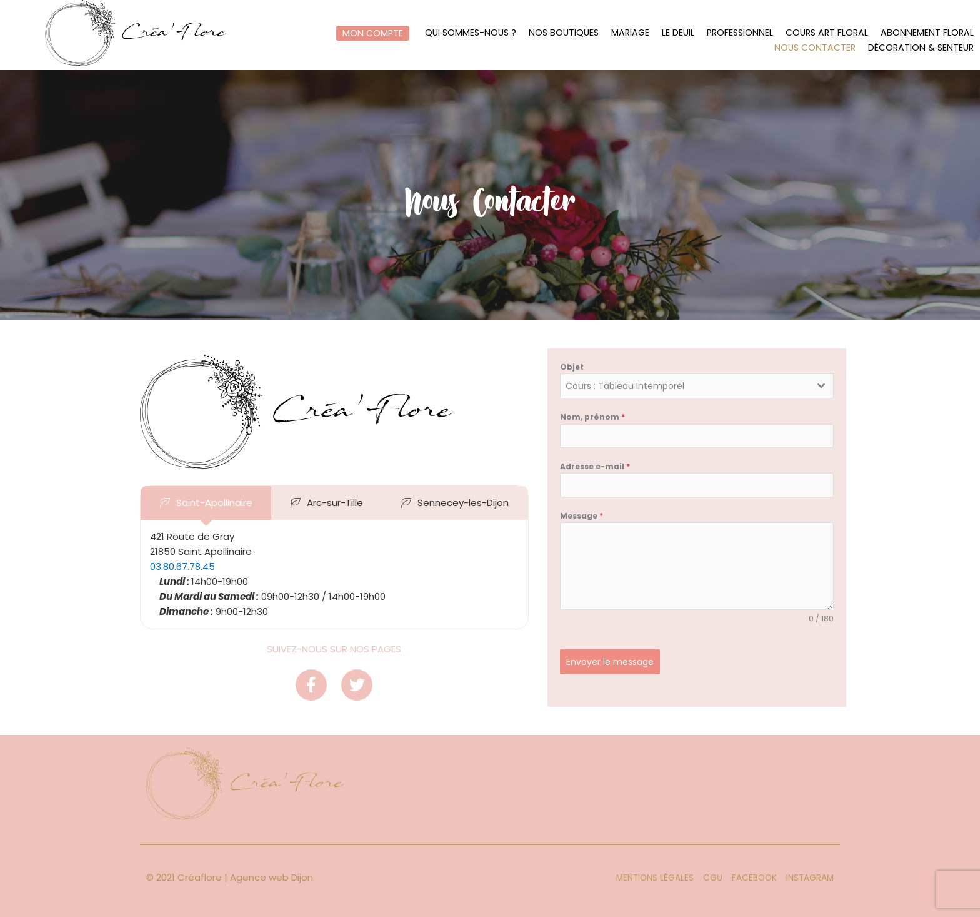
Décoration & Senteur (921, 48)
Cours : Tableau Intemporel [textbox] (625, 386)
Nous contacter (815, 48)
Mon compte (372, 33)
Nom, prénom (592, 417)
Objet (572, 367)
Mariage (630, 33)
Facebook (754, 878)
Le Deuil (678, 33)
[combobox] (697, 385)
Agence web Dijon (271, 877)
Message (581, 515)
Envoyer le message (610, 662)
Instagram (810, 878)
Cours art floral (827, 33)
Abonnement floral (927, 33)
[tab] (206, 503)
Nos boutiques (563, 33)
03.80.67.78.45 (182, 566)
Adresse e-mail (595, 466)
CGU (712, 878)
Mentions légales (655, 878)
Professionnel (740, 33)
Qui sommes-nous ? (470, 33)
